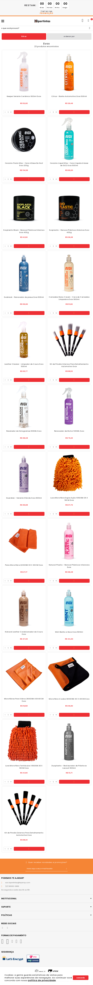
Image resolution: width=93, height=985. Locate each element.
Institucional (46, 898)
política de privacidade (42, 980)
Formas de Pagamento (13, 935)
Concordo (80, 978)
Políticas (46, 915)
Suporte (46, 906)
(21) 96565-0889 (12, 886)
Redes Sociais (8, 923)
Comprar (28, 112)
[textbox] (46, 28)
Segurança (7, 951)
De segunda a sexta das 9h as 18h (15, 890)
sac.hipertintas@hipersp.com (17, 882)
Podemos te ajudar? (12, 878)
